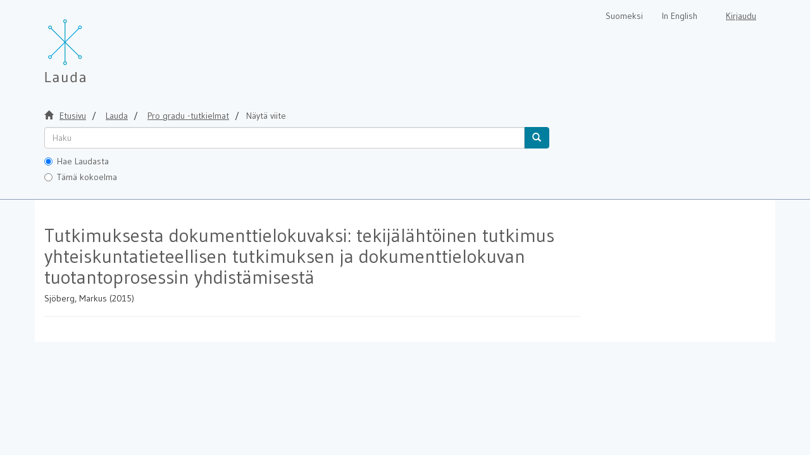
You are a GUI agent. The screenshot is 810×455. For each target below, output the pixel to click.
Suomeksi (624, 15)
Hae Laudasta (76, 161)
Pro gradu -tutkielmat (188, 115)
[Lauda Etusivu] (92, 44)
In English (679, 15)
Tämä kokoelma (80, 177)
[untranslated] (284, 138)
